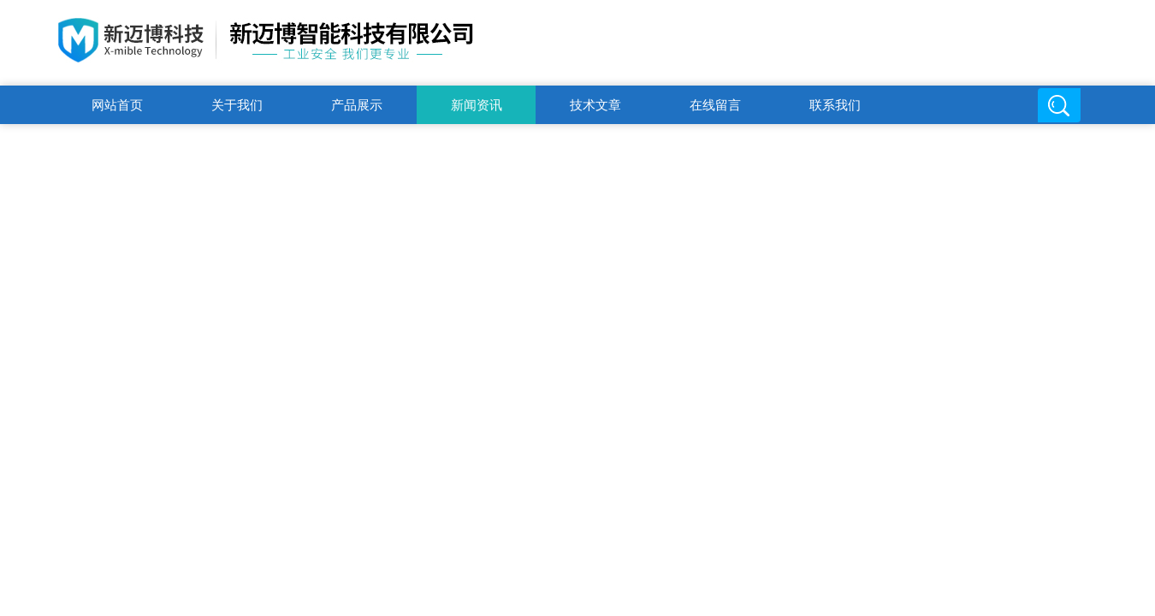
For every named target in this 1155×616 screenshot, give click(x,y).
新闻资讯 (476, 105)
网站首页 (117, 105)
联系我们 (835, 105)
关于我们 (237, 105)
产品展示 (356, 105)
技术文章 (595, 105)
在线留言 (715, 105)
